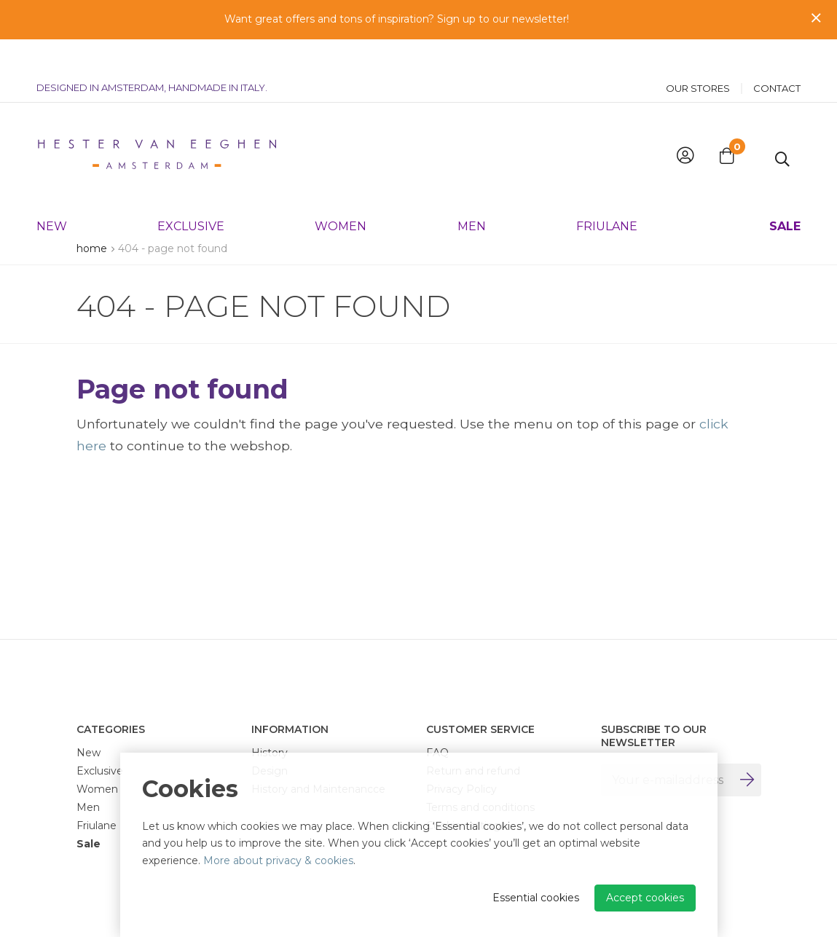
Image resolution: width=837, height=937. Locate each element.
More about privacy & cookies (278, 860)
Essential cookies (535, 897)
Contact (777, 55)
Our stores (698, 55)
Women (340, 193)
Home (91, 248)
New (51, 193)
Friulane (606, 193)
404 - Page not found (172, 248)
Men (471, 193)
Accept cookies (645, 897)
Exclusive (190, 193)
